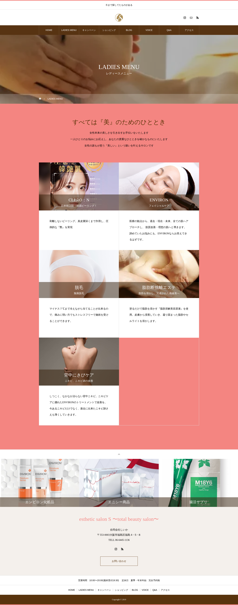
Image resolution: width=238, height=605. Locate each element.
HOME (49, 30)
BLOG (129, 30)
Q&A (169, 30)
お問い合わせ (119, 561)
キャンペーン (89, 30)
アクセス (189, 30)
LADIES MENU (69, 30)
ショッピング (109, 30)
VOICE (149, 30)
